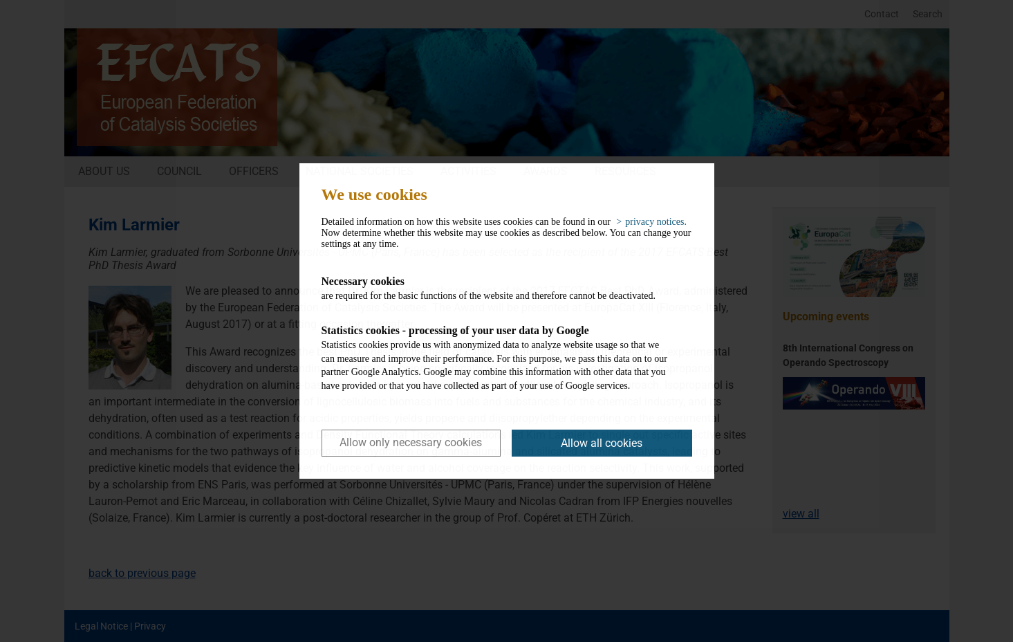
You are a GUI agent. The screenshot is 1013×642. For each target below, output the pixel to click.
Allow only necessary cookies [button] (411, 442)
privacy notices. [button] (656, 222)
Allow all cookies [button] (601, 443)
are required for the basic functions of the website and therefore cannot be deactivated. (496, 287)
